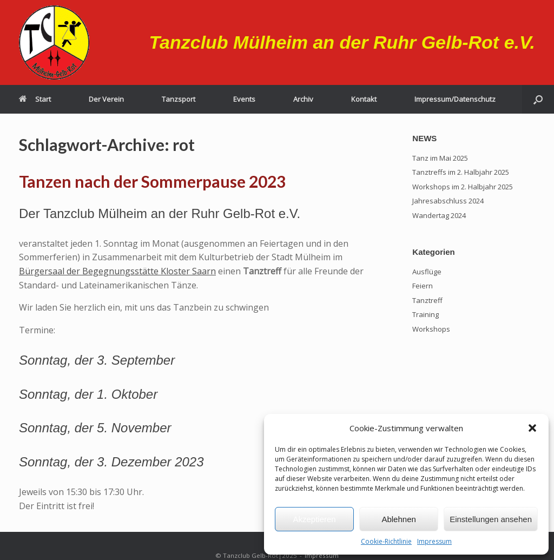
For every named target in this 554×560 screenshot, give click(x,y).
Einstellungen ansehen (491, 519)
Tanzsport (178, 99)
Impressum (434, 541)
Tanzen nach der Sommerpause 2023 (152, 181)
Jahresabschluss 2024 (448, 201)
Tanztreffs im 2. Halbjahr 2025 (460, 172)
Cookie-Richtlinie (386, 541)
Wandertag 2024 (439, 215)
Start (35, 99)
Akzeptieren (314, 519)
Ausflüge (426, 271)
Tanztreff (427, 300)
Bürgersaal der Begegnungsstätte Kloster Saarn (117, 271)
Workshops (431, 329)
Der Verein (106, 99)
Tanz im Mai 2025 (440, 158)
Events (244, 99)
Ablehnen (398, 519)
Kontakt (364, 99)
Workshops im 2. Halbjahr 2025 (462, 187)
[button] (532, 428)
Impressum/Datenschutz (455, 99)
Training (425, 314)
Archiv (303, 99)
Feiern (422, 286)
